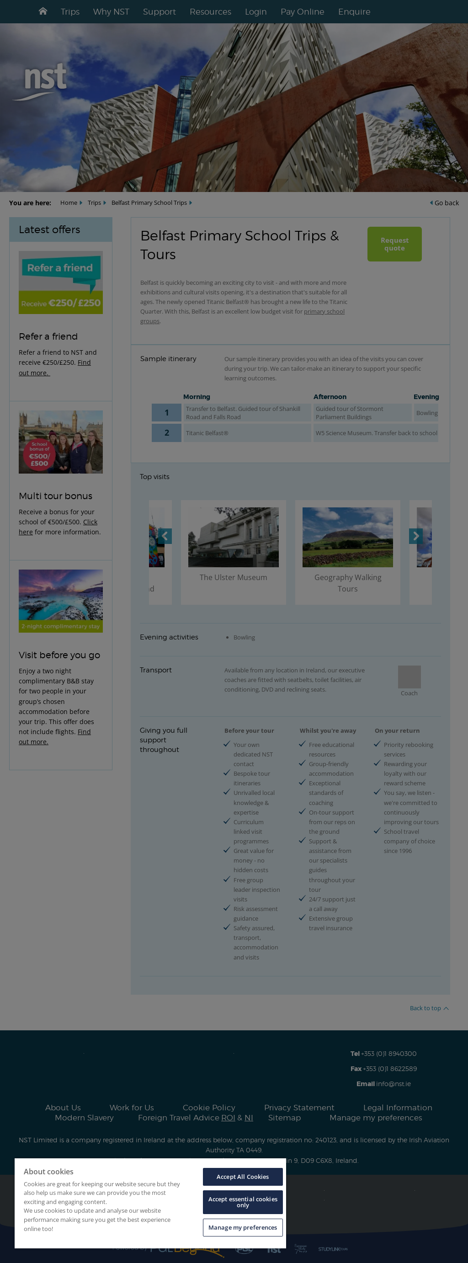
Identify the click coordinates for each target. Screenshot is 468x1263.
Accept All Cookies (243, 1176)
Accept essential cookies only (242, 1202)
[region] (150, 1203)
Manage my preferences (242, 1227)
